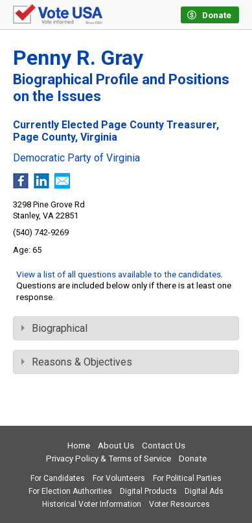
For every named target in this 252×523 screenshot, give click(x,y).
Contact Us (163, 445)
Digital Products (148, 491)
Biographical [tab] (54, 328)
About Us (116, 445)
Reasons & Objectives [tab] (76, 362)
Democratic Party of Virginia (76, 158)
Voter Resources (179, 504)
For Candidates (57, 478)
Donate (193, 458)
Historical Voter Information (91, 504)
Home (78, 445)
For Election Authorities (70, 491)
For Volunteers (119, 478)
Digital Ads (204, 491)
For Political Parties (187, 478)
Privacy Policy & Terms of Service (108, 458)
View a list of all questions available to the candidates (118, 274)
